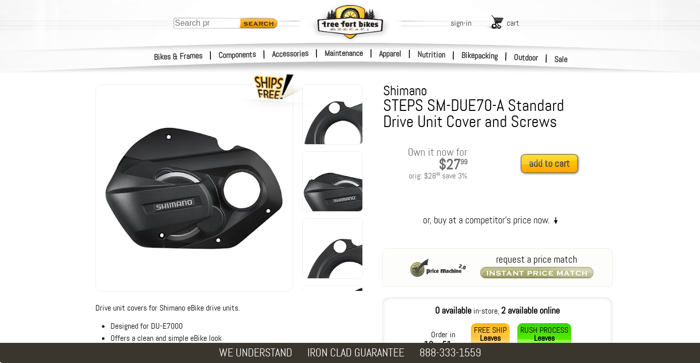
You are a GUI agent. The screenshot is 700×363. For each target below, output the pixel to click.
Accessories (290, 53)
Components (237, 54)
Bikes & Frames (178, 56)
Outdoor (526, 57)
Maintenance (344, 53)
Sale (561, 59)
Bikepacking (479, 56)
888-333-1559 (450, 352)
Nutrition (431, 54)
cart (513, 23)
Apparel (390, 53)
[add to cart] (552, 164)
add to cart (549, 163)
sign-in (461, 23)
